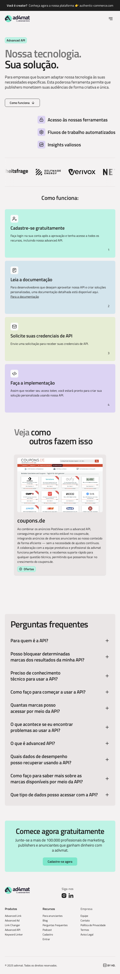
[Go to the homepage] (17, 890)
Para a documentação (25, 296)
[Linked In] (71, 895)
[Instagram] (64, 895)
